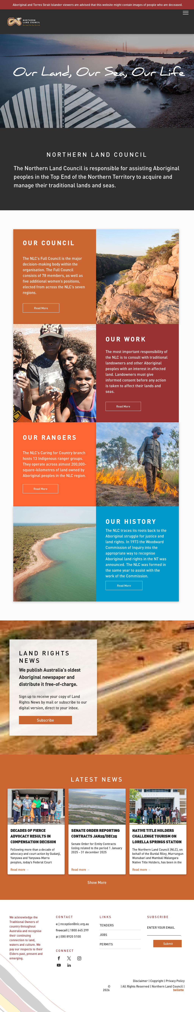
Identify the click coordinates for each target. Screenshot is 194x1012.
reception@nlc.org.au (74, 924)
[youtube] (59, 965)
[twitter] (69, 958)
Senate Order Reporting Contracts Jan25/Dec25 (95, 833)
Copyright (156, 981)
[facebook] (59, 958)
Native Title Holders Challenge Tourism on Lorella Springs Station (156, 836)
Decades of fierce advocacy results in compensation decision (33, 836)
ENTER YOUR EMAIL (161, 927)
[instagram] (79, 958)
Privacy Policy (175, 981)
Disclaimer (140, 981)
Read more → (19, 869)
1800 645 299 (79, 930)
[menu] (186, 13)
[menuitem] (120, 925)
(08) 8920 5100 (71, 936)
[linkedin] (69, 965)
